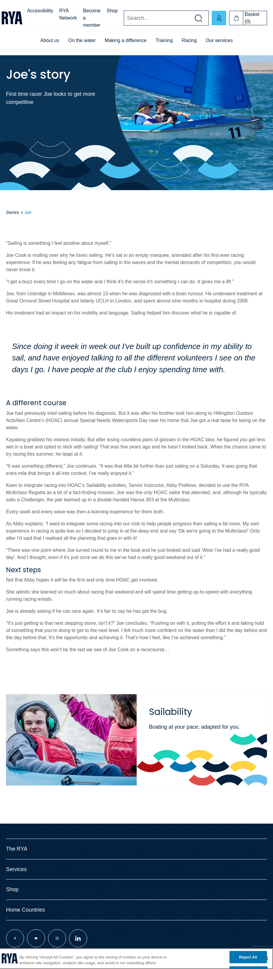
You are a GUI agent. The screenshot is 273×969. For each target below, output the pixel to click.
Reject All (248, 957)
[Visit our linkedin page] (78, 938)
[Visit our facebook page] (15, 938)
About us (49, 40)
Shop (112, 10)
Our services (219, 40)
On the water (82, 40)
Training (164, 40)
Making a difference (126, 40)
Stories (12, 212)
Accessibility (40, 10)
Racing (189, 40)
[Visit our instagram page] (57, 938)
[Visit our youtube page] (36, 938)
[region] (136, 958)
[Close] (266, 958)
